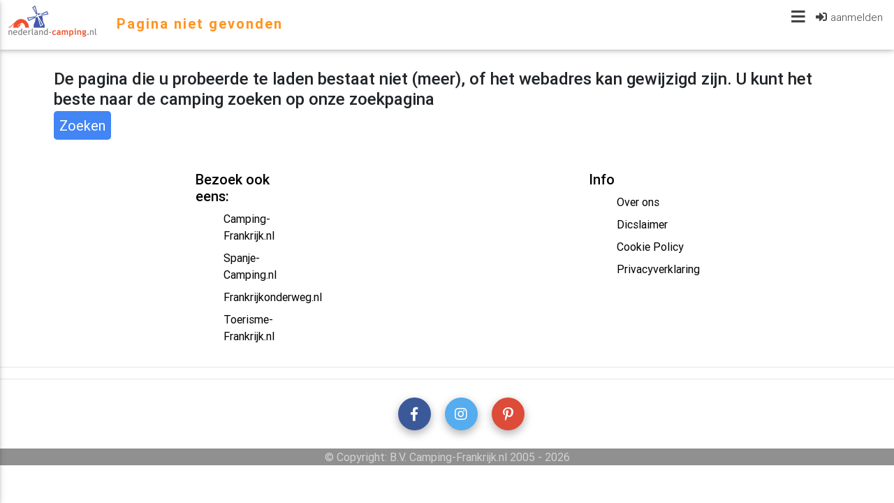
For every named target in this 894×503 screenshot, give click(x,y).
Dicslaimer (642, 224)
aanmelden (856, 20)
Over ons (638, 202)
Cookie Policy (650, 247)
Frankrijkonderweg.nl (273, 297)
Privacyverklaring (658, 269)
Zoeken (82, 125)
